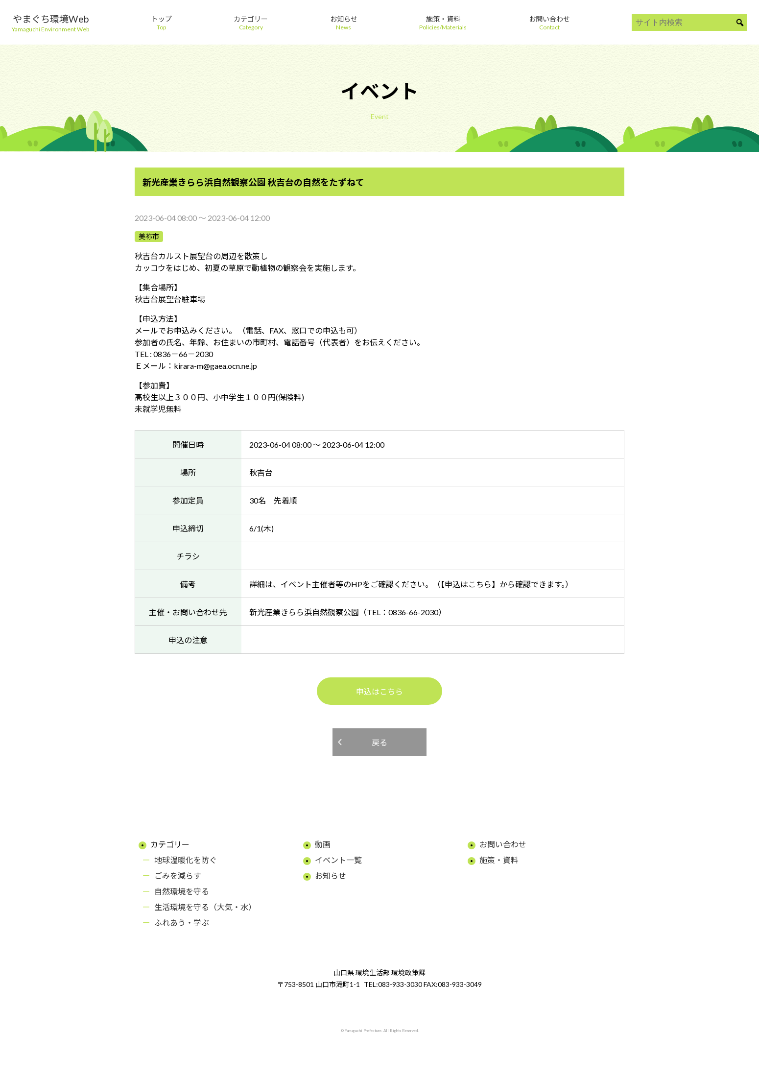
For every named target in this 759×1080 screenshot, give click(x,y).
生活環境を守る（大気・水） (205, 907)
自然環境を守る (181, 891)
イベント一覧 (338, 859)
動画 (323, 844)
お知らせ (330, 875)
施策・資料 (499, 859)
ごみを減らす (177, 875)
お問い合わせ (502, 844)
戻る (379, 742)
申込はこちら (379, 691)
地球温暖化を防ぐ (185, 859)
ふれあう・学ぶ (181, 922)
